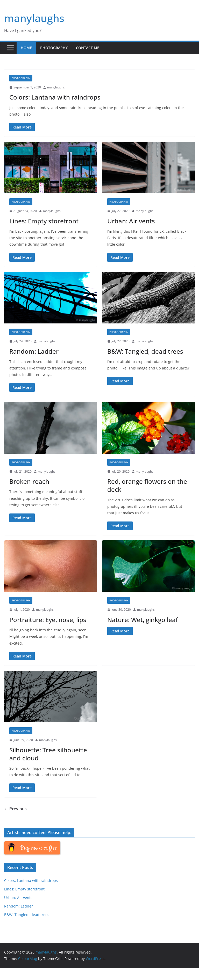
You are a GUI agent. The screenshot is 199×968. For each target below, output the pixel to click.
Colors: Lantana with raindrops (55, 97)
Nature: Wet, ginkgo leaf (142, 619)
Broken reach (29, 481)
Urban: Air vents (131, 221)
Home (26, 47)
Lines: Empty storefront (44, 221)
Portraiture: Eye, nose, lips (47, 619)
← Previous (15, 809)
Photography (54, 47)
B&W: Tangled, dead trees (145, 351)
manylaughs (34, 18)
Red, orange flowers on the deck (147, 485)
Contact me (87, 47)
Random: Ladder (34, 351)
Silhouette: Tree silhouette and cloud (48, 754)
